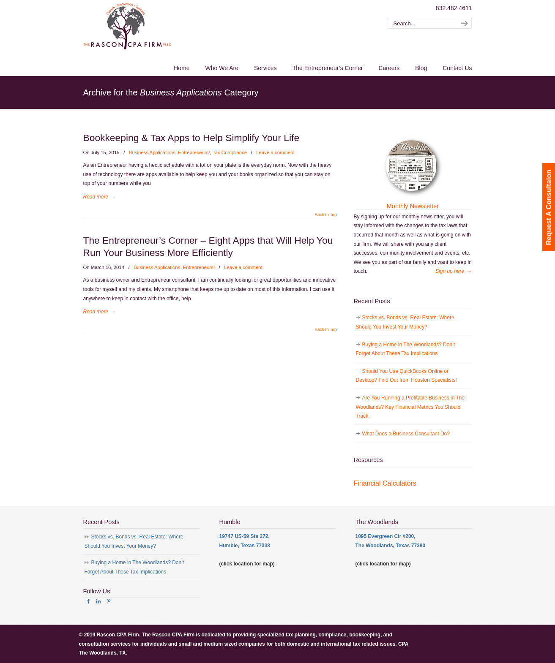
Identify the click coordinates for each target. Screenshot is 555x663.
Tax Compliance (230, 152)
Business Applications (152, 152)
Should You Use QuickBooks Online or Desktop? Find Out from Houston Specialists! (406, 375)
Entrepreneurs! (194, 152)
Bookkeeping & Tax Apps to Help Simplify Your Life (191, 137)
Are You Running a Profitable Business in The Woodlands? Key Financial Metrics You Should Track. (410, 407)
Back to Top (325, 215)
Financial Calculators (385, 483)
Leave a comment (275, 152)
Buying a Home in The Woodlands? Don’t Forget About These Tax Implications (405, 349)
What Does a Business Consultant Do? (406, 434)
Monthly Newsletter (413, 206)
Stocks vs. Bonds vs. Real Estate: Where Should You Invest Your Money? (405, 322)
